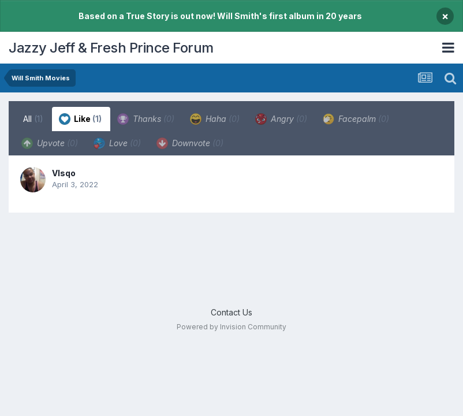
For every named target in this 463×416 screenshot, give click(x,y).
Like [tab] (80, 119)
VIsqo (64, 173)
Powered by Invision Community (231, 326)
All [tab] (33, 119)
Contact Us (231, 312)
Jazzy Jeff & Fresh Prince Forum (111, 47)
